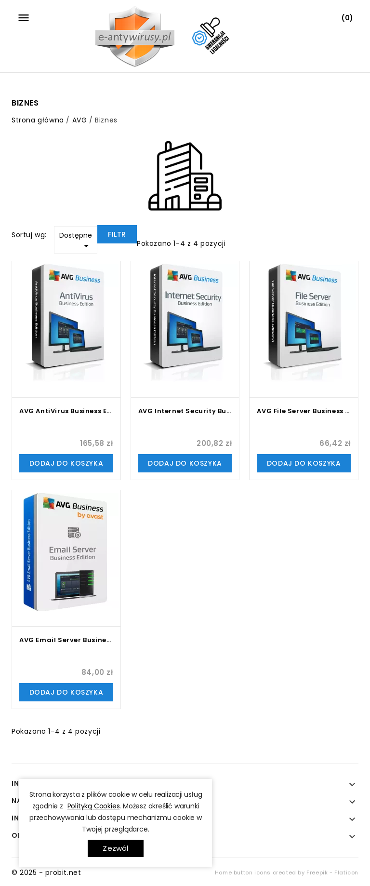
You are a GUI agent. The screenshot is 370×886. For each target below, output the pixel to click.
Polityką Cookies (93, 806)
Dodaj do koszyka (66, 463)
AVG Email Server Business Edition (66, 639)
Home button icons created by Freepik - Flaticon (286, 872)
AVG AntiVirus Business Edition (66, 411)
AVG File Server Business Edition (304, 411)
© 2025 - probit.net (46, 872)
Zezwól (115, 848)
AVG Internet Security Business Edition (185, 411)
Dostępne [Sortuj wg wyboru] (75, 241)
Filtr (117, 234)
